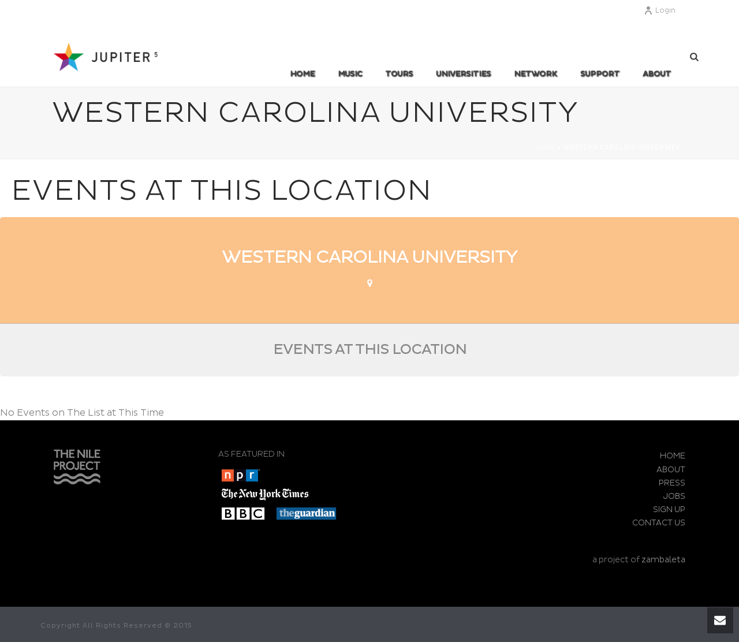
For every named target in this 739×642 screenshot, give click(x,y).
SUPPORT (599, 74)
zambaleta (663, 560)
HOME (672, 456)
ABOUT (657, 74)
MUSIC (350, 74)
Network (535, 74)
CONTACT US (658, 523)
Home (302, 74)
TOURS (399, 74)
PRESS (672, 483)
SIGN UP (669, 509)
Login (659, 10)
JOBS (674, 496)
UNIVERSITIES (463, 74)
